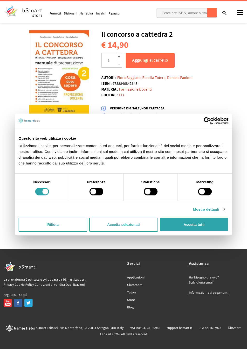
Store (131, 300)
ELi (121, 95)
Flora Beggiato (129, 77)
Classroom (135, 285)
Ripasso (114, 13)
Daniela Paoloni (179, 77)
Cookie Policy (24, 285)
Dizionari (70, 13)
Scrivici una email (201, 282)
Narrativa (86, 13)
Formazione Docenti (135, 89)
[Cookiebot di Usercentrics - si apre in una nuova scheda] (207, 120)
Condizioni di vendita (50, 285)
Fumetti (55, 13)
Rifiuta (53, 224)
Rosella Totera (153, 77)
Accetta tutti (194, 224)
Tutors (132, 292)
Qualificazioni (75, 285)
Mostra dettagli (206, 209)
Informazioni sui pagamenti (208, 293)
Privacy (9, 285)
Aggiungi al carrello (150, 60)
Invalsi (100, 13)
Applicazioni (135, 277)
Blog (130, 307)
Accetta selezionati (123, 224)
